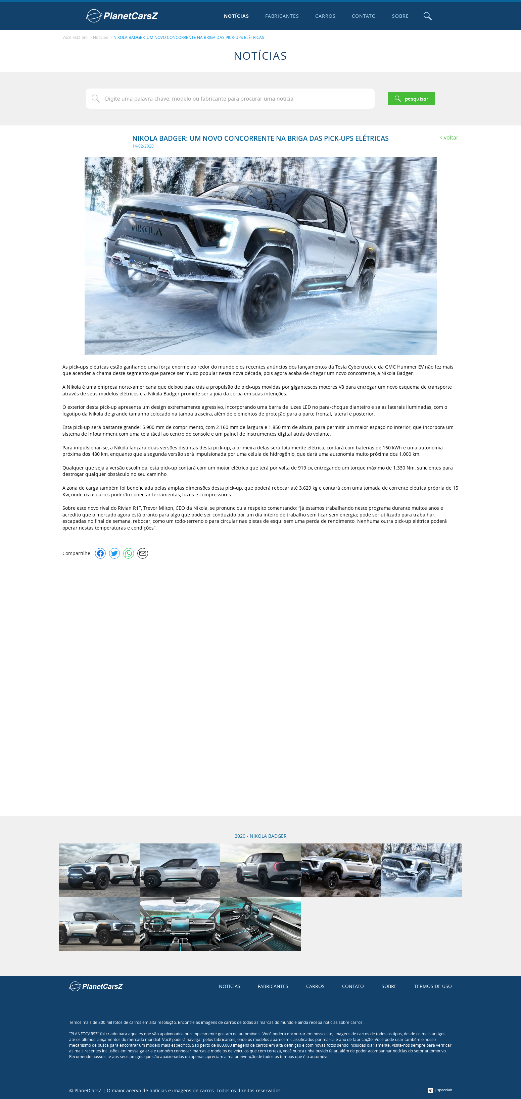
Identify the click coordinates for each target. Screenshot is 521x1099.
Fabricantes (282, 16)
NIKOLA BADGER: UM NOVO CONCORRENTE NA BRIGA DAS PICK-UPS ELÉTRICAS (188, 37)
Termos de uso (433, 986)
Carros (325, 16)
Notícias (236, 16)
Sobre (400, 16)
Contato (364, 16)
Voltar (451, 137)
